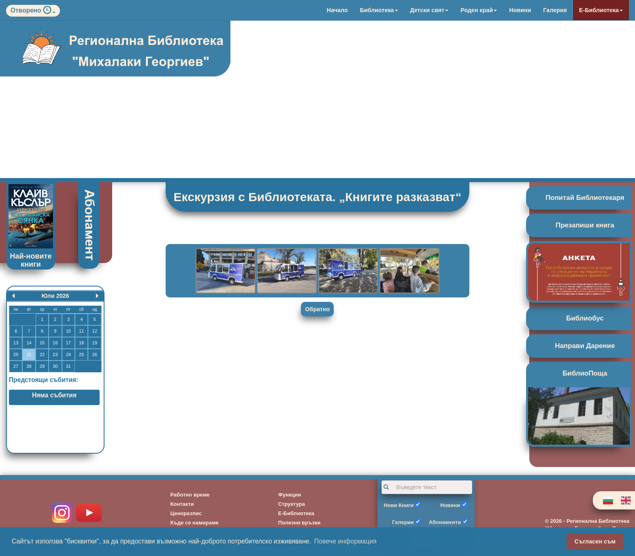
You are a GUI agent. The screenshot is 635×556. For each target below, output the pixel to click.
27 (15, 366)
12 (94, 331)
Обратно (317, 309)
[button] (49, 12)
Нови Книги (398, 505)
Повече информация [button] (345, 541)
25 (81, 354)
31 (68, 366)
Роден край (478, 10)
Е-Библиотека (601, 10)
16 (55, 342)
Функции (289, 495)
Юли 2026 (55, 296)
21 (28, 354)
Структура (291, 504)
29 (42, 366)
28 (28, 366)
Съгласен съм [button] (595, 541)
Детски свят (429, 10)
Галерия (555, 10)
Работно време (190, 495)
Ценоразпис (186, 513)
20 (15, 354)
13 (15, 342)
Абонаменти (445, 522)
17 (68, 342)
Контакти (182, 504)
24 (68, 354)
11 (81, 331)
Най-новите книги (31, 260)
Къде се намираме (194, 523)
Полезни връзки (299, 523)
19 (94, 342)
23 (55, 354)
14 (28, 342)
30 (55, 366)
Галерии (403, 522)
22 (42, 354)
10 (68, 331)
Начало (337, 10)
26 (94, 354)
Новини (520, 10)
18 (81, 342)
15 (42, 342)
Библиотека (379, 10)
